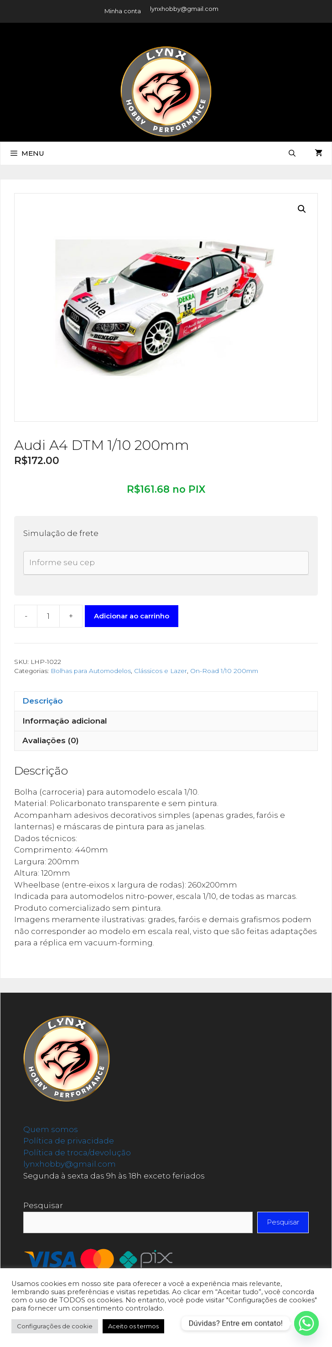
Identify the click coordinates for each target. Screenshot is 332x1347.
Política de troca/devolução (77, 1152)
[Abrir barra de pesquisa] (292, 153)
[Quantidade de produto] (48, 616)
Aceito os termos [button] (133, 1326)
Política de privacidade (68, 1140)
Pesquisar (43, 1205)
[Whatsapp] (306, 1323)
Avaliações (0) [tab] (50, 740)
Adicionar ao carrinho (131, 616)
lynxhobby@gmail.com (184, 8)
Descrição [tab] (42, 700)
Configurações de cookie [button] (55, 1326)
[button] (302, 209)
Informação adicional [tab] (64, 720)
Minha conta (122, 11)
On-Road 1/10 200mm (224, 670)
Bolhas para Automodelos (91, 670)
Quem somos (50, 1129)
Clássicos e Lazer (160, 670)
